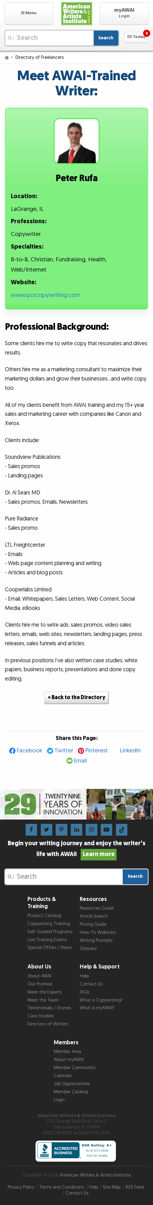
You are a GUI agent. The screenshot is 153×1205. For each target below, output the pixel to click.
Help (84, 976)
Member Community (75, 1068)
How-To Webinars (98, 932)
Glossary (88, 948)
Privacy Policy (21, 1187)
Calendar (63, 1076)
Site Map (112, 1187)
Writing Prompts (96, 940)
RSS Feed (135, 1187)
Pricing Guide (93, 924)
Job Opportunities (72, 1084)
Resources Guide (96, 908)
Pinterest (96, 751)
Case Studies (40, 1016)
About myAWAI (69, 1060)
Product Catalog (44, 916)
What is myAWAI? (97, 1008)
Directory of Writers (48, 1024)
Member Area (67, 1052)
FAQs (85, 992)
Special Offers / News (50, 948)
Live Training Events (47, 940)
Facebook (29, 751)
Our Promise (40, 984)
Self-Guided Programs (50, 932)
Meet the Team (43, 1000)
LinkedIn (130, 751)
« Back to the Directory (76, 697)
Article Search (94, 916)
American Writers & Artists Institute (95, 1175)
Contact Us (91, 984)
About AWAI (39, 976)
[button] (28, 13)
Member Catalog (71, 1092)
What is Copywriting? (101, 1000)
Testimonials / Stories (49, 1008)
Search (105, 38)
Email (80, 761)
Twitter (63, 751)
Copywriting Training (49, 924)
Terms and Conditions (61, 1187)
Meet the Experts (45, 992)
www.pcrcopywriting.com (45, 295)
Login (59, 1100)
